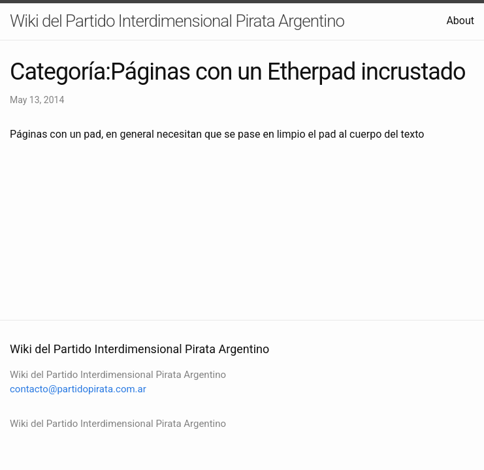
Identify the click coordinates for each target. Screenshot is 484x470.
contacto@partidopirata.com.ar (78, 389)
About (460, 20)
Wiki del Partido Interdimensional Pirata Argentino (177, 21)
